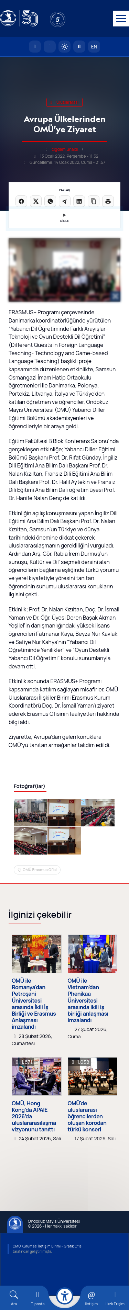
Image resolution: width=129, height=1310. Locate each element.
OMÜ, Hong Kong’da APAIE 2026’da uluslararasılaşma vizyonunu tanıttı (34, 1130)
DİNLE (64, 219)
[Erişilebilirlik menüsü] (64, 1296)
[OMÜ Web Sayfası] (19, 18)
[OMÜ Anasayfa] (35, 47)
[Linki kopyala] (93, 202)
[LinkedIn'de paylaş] (79, 202)
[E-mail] (38, 1298)
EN (94, 47)
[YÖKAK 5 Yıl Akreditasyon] (69, 18)
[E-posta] (50, 47)
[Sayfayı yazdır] (108, 202)
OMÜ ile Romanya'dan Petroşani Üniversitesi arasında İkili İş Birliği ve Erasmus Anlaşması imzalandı (34, 1018)
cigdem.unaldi (65, 150)
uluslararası (64, 103)
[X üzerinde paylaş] (36, 202)
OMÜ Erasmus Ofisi (40, 883)
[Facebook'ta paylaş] (21, 202)
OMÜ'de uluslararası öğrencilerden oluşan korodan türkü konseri (87, 1130)
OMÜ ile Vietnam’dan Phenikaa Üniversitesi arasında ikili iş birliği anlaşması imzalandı (88, 1015)
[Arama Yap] (79, 47)
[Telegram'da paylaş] (65, 202)
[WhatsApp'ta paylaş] (50, 202)
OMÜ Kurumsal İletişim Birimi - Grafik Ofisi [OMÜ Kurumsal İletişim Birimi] (48, 1260)
